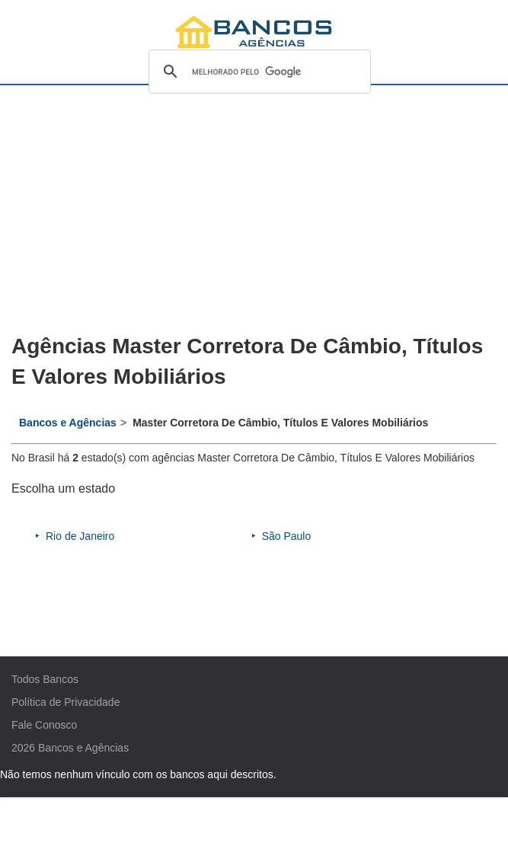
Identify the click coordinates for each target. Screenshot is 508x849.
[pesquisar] (257, 71)
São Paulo (287, 536)
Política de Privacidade (65, 702)
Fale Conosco (44, 725)
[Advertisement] (254, 210)
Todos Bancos (44, 679)
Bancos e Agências (83, 748)
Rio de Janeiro (80, 536)
